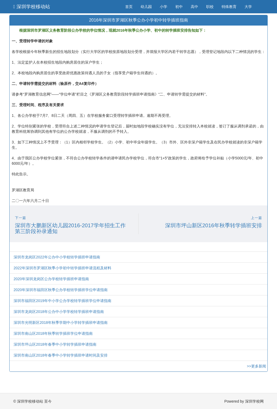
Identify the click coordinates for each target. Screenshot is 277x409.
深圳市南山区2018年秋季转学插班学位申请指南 (53, 333)
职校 (210, 7)
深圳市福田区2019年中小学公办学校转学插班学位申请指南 (62, 301)
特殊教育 (229, 7)
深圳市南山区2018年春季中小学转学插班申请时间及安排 (61, 355)
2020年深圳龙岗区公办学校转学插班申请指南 (51, 279)
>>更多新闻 (256, 366)
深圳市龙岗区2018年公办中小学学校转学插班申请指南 (59, 311)
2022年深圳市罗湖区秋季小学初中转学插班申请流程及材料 (62, 268)
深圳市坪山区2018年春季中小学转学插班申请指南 (55, 344)
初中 (179, 7)
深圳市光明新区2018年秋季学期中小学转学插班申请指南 (61, 322)
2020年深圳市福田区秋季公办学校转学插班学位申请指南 (61, 290)
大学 (248, 7)
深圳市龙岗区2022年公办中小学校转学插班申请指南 (57, 257)
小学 (163, 7)
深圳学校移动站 (31, 6)
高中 (194, 7)
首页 (129, 7)
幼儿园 (146, 7)
